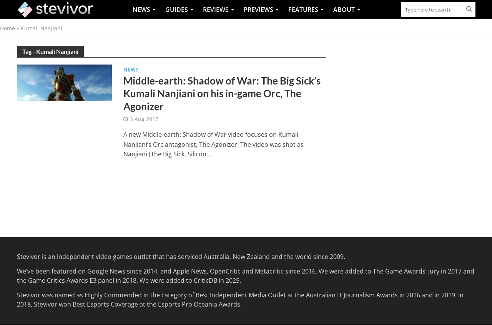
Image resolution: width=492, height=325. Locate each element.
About (344, 9)
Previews (258, 9)
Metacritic (269, 271)
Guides (176, 9)
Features (303, 9)
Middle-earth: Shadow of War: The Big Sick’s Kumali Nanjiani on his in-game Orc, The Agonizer (222, 94)
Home (7, 28)
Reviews (216, 9)
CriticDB (205, 280)
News (141, 9)
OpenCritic (225, 271)
